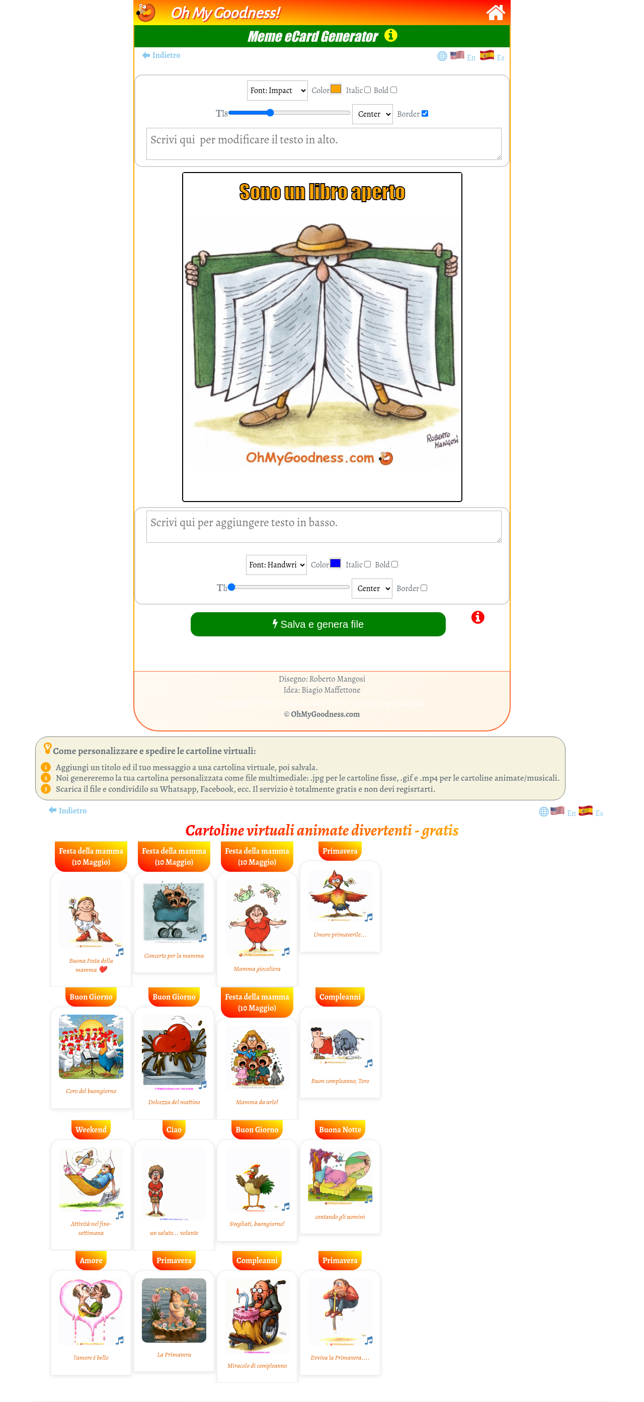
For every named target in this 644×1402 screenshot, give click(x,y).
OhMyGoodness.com (325, 714)
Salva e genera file (318, 624)
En (473, 57)
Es (501, 57)
